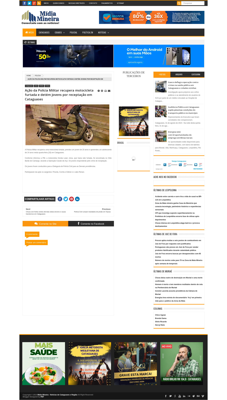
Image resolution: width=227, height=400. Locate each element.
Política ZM (87, 32)
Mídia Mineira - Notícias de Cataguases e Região (57, 395)
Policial (73, 32)
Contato (93, 3)
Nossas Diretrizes (77, 3)
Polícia (38, 75)
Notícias (102, 32)
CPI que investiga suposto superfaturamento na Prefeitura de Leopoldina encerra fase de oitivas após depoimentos (177, 216)
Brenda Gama (160, 318)
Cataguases (44, 32)
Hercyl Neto (160, 325)
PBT (42, 397)
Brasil (120, 142)
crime (36, 86)
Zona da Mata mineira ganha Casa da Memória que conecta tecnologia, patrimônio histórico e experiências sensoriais (178, 206)
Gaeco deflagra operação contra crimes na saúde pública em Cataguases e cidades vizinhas (183, 85)
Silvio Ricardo (161, 322)
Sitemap (120, 3)
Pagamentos (107, 3)
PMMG (42, 86)
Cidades (58, 32)
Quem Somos (58, 3)
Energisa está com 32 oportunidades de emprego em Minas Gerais (180, 135)
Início (46, 3)
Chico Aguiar (160, 315)
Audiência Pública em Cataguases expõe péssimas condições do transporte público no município (183, 110)
